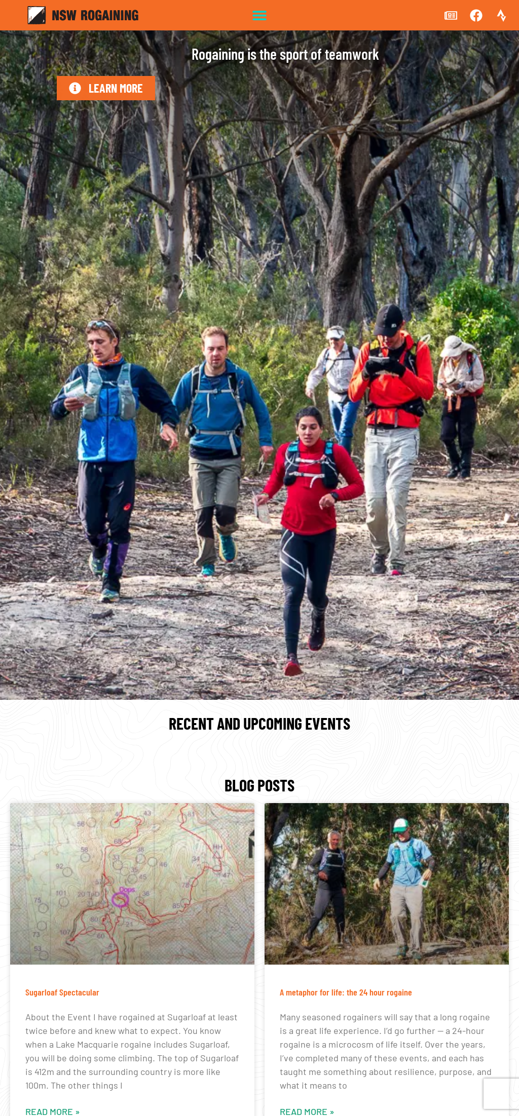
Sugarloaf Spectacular (62, 992)
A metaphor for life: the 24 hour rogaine (346, 992)
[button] (259, 15)
